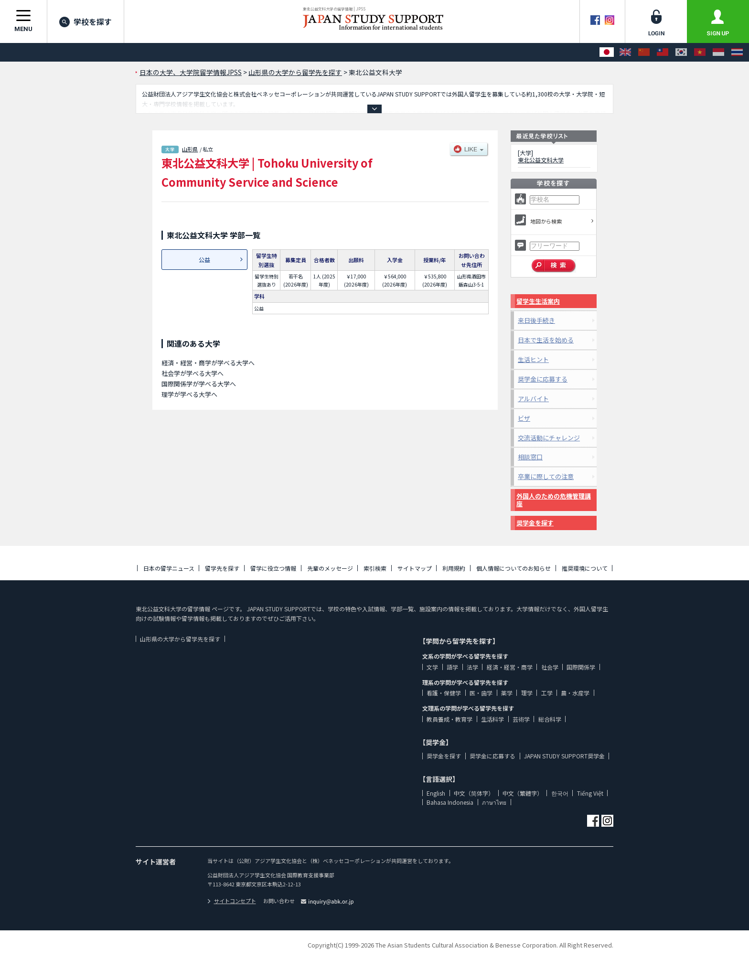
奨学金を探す (535, 522)
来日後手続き (536, 320)
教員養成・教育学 (449, 719)
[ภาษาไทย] (737, 52)
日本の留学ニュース (168, 568)
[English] (625, 52)
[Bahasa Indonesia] (718, 52)
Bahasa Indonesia (450, 802)
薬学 (507, 693)
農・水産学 (575, 693)
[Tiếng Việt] (700, 52)
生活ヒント (533, 359)
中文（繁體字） (523, 793)
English (436, 793)
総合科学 (549, 719)
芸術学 (521, 719)
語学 (452, 667)
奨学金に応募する (542, 379)
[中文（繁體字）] (662, 52)
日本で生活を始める (546, 339)
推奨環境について (585, 568)
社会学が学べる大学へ (192, 373)
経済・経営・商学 (510, 667)
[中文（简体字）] (644, 52)
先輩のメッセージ (330, 568)
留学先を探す (222, 568)
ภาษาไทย (494, 802)
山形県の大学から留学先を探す (180, 639)
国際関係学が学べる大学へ (198, 383)
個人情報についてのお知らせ (513, 568)
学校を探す (85, 21)
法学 (472, 667)
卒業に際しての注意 (546, 476)
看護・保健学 (444, 693)
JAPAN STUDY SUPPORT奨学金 (564, 756)
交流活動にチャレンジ (549, 437)
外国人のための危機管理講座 (553, 499)
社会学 (549, 667)
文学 (432, 667)
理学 (527, 693)
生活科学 (492, 719)
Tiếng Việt (590, 793)
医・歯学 (481, 693)
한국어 (559, 793)
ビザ (524, 418)
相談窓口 (530, 456)
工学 (547, 693)
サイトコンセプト (231, 901)
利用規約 (453, 568)
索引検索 (375, 568)
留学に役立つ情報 (273, 568)
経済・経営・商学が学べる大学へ (208, 362)
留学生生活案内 (538, 301)
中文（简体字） (474, 793)
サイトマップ (414, 568)
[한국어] (681, 52)
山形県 (190, 149)
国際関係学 (581, 667)
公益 (204, 260)
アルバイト (533, 398)
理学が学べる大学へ (189, 394)
